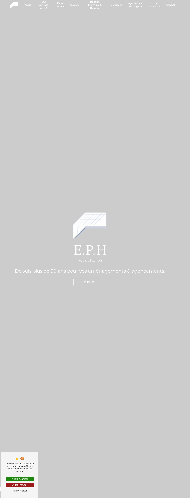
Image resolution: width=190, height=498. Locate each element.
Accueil (28, 5)
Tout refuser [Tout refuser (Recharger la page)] (19, 485)
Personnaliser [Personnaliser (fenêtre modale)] (19, 490)
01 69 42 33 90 (87, 282)
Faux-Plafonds (60, 5)
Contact (170, 5)
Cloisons (74, 5)
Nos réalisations (155, 5)
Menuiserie (116, 5)
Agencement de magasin (135, 5)
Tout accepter (19, 479)
